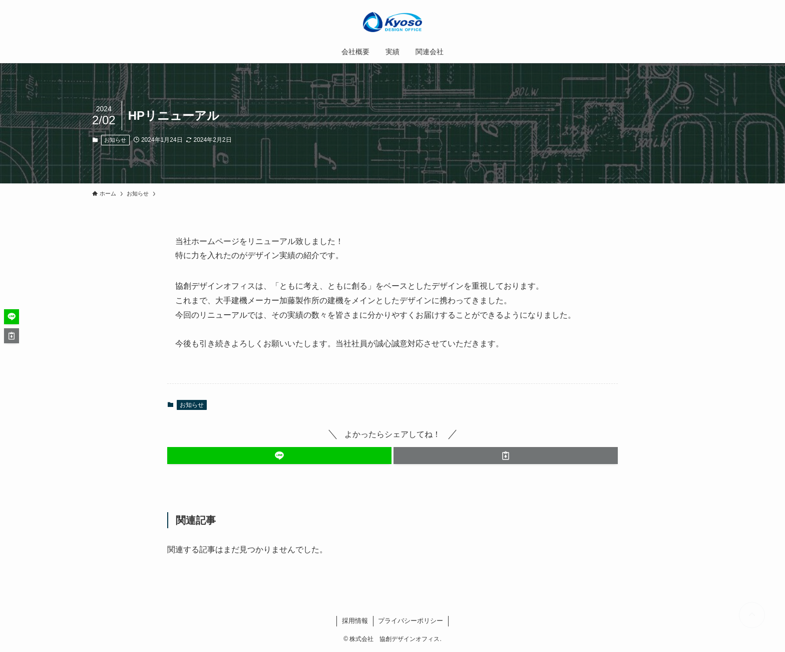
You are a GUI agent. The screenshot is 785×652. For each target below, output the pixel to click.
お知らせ (115, 140)
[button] (279, 455)
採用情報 (355, 620)
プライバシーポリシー (410, 620)
